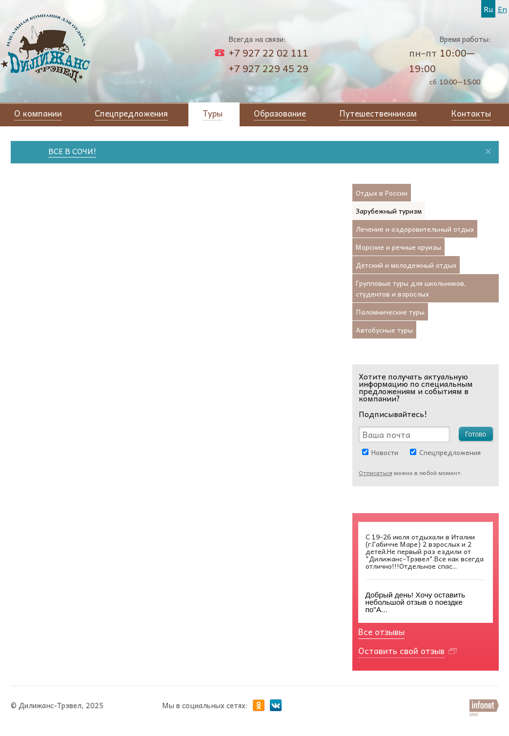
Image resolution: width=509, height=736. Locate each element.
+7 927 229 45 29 (268, 68)
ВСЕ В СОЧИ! (75, 150)
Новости (384, 452)
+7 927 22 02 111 (268, 52)
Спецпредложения (450, 452)
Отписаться (375, 472)
